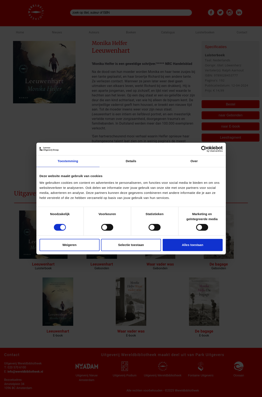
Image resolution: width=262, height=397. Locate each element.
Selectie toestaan (131, 245)
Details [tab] (131, 161)
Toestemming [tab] (68, 161)
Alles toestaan (192, 245)
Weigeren (69, 245)
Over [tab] (194, 161)
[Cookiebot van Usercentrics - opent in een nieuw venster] (204, 149)
